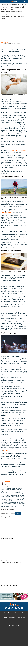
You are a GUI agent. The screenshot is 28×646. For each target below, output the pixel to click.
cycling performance (6, 212)
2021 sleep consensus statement (17, 150)
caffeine (8, 422)
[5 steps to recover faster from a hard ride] (14, 574)
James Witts (8, 481)
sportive (5, 450)
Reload (18, 513)
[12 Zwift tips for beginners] (14, 527)
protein (3, 137)
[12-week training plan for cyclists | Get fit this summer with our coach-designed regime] (14, 550)
